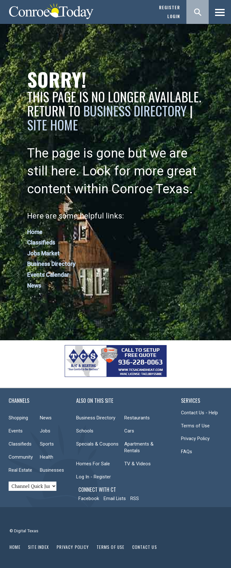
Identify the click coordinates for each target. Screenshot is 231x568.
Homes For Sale (93, 464)
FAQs (186, 451)
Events (16, 431)
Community (21, 457)
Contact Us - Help (199, 413)
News (34, 285)
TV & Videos (137, 464)
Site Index (38, 547)
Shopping (18, 418)
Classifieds (41, 242)
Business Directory (135, 110)
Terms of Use (195, 426)
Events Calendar (48, 274)
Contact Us (144, 547)
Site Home (52, 124)
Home (34, 232)
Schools (84, 431)
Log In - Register (93, 477)
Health (46, 457)
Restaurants (137, 418)
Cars (129, 431)
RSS (134, 498)
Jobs (45, 431)
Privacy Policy (195, 438)
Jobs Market (43, 253)
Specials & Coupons (97, 444)
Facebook (88, 498)
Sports (47, 444)
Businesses (52, 470)
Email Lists (115, 498)
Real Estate (20, 470)
